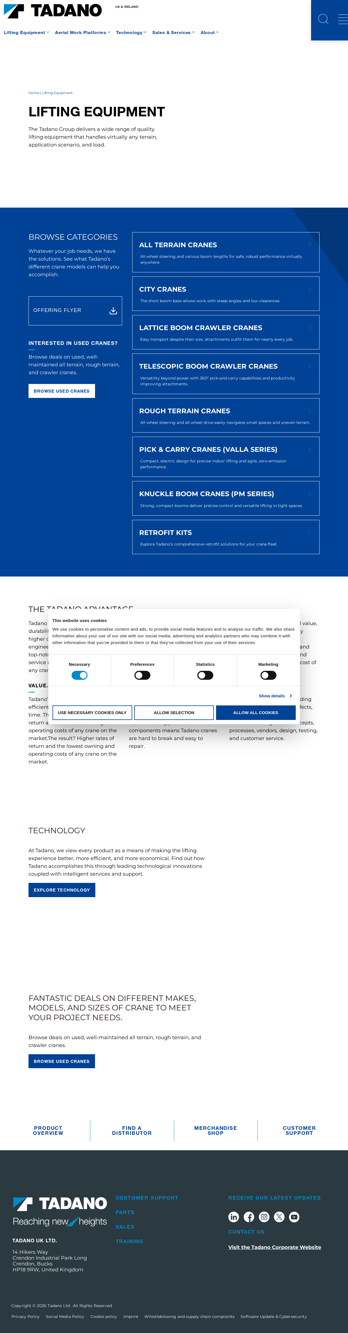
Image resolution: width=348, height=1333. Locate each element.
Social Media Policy (65, 1316)
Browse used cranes (62, 390)
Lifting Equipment (24, 32)
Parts (125, 1212)
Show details (272, 695)
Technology (129, 32)
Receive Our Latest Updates (274, 1198)
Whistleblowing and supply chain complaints (190, 1316)
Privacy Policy (25, 1316)
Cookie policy (104, 1316)
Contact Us (246, 1231)
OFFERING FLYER (57, 310)
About (208, 32)
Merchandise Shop (215, 1130)
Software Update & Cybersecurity (274, 1316)
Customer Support (299, 1130)
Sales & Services (171, 32)
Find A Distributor (132, 1130)
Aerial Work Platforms (80, 32)
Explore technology (62, 889)
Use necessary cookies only (92, 712)
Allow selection (174, 712)
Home (34, 93)
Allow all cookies (255, 712)
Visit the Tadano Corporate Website (274, 1247)
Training (130, 1241)
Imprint (130, 1316)
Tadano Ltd (59, 1305)
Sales (125, 1227)
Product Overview (48, 1130)
